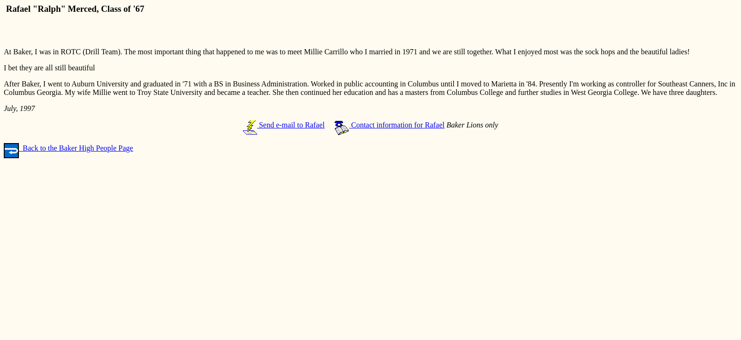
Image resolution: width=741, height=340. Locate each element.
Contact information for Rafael (389, 125)
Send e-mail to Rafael (284, 125)
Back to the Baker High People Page (68, 148)
